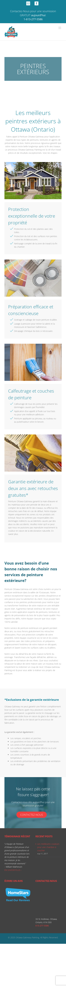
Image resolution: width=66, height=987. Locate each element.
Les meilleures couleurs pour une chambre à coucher (48, 847)
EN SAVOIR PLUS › (12, 870)
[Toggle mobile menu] (60, 27)
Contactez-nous (31, 814)
